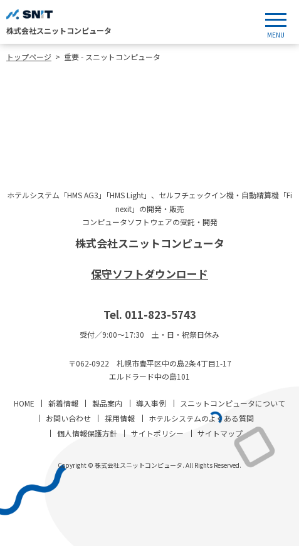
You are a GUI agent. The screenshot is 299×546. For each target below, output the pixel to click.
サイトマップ (220, 433)
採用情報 (120, 418)
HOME (24, 403)
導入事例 (151, 403)
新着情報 (63, 403)
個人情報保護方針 (87, 433)
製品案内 (107, 403)
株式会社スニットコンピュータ (149, 243)
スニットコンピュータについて (232, 403)
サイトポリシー (157, 433)
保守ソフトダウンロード (149, 273)
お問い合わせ (68, 418)
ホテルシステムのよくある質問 (201, 418)
